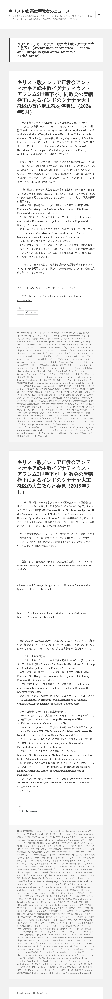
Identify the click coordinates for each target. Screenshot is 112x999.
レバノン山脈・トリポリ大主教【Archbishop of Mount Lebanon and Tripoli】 (55, 957)
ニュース (41, 332)
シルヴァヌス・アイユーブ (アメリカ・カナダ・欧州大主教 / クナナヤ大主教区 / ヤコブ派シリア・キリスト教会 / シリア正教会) (55, 397)
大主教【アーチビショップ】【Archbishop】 (73, 430)
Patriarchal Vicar (57, 831)
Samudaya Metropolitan (60, 332)
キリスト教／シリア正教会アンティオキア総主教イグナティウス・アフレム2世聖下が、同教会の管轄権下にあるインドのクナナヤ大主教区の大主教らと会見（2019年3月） (55, 477)
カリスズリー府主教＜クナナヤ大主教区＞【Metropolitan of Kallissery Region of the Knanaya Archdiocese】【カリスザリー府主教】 (55, 377)
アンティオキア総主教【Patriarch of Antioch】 (62, 848)
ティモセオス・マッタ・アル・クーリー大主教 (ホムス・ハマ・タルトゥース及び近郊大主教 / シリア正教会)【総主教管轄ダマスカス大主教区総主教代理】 (55, 927)
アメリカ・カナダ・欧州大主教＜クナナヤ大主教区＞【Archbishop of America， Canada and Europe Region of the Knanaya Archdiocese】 (51, 340)
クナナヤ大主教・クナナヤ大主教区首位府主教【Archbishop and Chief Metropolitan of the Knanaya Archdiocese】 (55, 381)
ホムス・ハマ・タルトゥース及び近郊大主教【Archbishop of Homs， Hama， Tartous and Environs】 (55, 933)
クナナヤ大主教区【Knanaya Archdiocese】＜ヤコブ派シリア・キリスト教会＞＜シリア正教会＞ (56, 386)
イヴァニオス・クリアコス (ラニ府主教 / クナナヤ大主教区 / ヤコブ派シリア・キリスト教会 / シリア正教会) (55, 355)
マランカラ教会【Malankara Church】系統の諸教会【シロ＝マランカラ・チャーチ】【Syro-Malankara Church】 (56, 411)
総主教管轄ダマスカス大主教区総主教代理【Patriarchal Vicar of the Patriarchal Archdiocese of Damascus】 (56, 971)
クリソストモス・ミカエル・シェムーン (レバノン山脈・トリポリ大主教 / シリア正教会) (54, 891)
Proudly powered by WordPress (32, 993)
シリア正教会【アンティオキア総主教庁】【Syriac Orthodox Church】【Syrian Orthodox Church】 (56, 393)
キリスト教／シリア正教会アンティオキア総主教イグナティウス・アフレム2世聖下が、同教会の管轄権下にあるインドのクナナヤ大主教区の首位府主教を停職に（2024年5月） (55, 97)
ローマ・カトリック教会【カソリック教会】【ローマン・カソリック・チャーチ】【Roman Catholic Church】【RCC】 (55, 961)
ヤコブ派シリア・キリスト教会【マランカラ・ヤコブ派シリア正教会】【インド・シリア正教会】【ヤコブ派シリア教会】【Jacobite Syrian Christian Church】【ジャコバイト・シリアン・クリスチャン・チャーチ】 (56, 423)
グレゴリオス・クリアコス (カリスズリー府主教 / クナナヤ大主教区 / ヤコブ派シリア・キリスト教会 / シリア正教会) (55, 896)
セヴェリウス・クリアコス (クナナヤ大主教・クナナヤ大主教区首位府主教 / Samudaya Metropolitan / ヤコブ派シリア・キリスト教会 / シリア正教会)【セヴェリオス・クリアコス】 (55, 403)
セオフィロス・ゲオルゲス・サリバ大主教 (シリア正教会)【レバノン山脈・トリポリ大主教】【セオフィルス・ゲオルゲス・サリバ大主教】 (55, 918)
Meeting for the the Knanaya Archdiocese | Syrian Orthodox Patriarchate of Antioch (54, 565)
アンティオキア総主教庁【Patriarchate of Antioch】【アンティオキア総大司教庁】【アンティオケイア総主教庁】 (56, 352)
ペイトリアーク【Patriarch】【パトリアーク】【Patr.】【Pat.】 (46, 931)
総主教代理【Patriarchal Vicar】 (55, 970)
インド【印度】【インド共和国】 (70, 866)
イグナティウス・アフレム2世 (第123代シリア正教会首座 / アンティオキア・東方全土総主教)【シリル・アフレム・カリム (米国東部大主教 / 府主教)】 (55, 361)
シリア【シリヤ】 (62, 391)
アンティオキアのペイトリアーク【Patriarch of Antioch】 (55, 343)
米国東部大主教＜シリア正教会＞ (73, 433)
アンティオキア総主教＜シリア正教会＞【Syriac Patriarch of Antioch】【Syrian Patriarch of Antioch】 (55, 851)
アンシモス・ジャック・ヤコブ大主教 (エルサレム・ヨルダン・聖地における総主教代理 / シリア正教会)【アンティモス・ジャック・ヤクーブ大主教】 (55, 843)
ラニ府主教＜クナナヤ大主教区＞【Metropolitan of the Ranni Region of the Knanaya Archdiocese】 (51, 954)
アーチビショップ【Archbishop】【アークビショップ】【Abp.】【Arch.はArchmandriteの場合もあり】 (54, 335)
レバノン (48, 430)
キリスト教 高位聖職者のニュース (39, 11)
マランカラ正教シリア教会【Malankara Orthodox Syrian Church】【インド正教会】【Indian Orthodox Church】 (53, 415)
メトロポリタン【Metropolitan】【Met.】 (46, 418)
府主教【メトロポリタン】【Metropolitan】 (37, 433)
